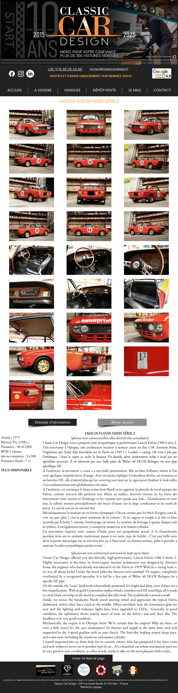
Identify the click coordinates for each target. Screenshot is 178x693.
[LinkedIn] (30, 74)
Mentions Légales (91, 687)
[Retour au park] (122, 422)
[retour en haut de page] (88, 658)
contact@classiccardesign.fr (109, 69)
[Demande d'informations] (52, 422)
